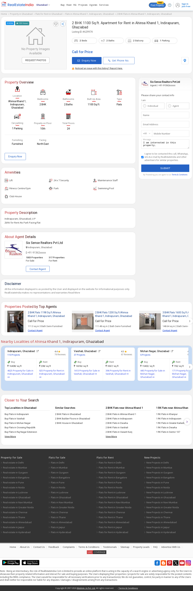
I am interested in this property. (165, 144)
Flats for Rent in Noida (110, 487)
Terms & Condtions (179, 175)
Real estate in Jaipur (13, 527)
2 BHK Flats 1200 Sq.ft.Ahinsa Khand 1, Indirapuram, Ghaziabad (113, 314)
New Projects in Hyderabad (161, 532)
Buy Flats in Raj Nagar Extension (21, 432)
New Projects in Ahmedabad (161, 522)
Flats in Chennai (59, 512)
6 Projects (145, 354)
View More (10, 436)
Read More (74, 292)
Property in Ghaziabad (21, 13)
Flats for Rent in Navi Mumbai (114, 502)
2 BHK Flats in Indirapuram (119, 418)
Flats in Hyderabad (61, 532)
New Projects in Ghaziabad (160, 497)
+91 (145, 133)
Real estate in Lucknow (15, 492)
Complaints (69, 547)
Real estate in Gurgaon (15, 472)
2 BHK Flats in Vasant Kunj (119, 432)
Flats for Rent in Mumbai (112, 467)
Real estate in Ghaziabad (16, 497)
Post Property (157, 5)
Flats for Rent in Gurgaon (112, 472)
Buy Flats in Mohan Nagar (17, 423)
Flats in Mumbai (59, 467)
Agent (176, 105)
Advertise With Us (170, 547)
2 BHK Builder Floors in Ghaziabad (72, 418)
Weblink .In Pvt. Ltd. (86, 588)
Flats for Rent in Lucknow (112, 492)
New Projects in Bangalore (160, 477)
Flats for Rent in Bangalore (113, 477)
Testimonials (110, 547)
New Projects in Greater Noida (162, 507)
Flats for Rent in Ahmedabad (114, 522)
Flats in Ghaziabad (61, 497)
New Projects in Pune (157, 482)
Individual (153, 105)
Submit (165, 169)
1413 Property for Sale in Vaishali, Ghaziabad (87, 372)
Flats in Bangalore (60, 477)
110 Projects (13, 354)
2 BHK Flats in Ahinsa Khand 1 (121, 414)
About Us (25, 547)
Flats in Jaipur (58, 527)
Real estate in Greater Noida (18, 507)
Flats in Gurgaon (59, 472)
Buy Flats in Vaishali (15, 418)
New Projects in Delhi (157, 462)
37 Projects (79, 354)
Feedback (54, 547)
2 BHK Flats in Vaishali (117, 427)
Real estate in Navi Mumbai (17, 502)
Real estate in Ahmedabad (17, 522)
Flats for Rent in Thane (111, 517)
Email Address (150, 124)
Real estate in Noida (14, 487)
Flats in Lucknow (59, 492)
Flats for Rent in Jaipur (110, 527)
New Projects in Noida (158, 487)
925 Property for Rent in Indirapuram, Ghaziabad (52, 373)
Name (146, 115)
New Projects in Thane (158, 517)
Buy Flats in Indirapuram (17, 414)
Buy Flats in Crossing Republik (20, 427)
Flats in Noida (58, 487)
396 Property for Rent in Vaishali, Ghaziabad (118, 372)
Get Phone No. (118, 60)
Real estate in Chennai (15, 512)
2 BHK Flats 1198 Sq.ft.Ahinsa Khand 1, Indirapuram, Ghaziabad (46, 314)
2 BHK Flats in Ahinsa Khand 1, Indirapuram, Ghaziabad (144, 13)
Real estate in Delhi (13, 462)
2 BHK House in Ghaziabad (69, 423)
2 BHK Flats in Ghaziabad (68, 414)
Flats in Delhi (57, 462)
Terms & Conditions (89, 547)
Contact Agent (38, 269)
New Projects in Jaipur (158, 527)
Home (4, 13)
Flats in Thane (58, 517)
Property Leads (141, 547)
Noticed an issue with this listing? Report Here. (97, 68)
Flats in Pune (58, 482)
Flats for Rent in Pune (110, 482)
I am (143, 100)
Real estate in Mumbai (15, 467)
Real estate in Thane (14, 517)
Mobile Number (162, 133)
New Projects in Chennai (159, 512)
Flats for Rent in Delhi (110, 462)
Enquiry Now (86, 60)
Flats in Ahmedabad (61, 522)
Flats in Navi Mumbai (62, 502)
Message (147, 139)
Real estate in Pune (13, 482)
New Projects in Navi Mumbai (161, 502)
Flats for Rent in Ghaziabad (48, 13)
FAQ (155, 547)
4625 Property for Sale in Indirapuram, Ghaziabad (20, 373)
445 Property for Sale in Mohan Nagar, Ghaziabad (152, 374)
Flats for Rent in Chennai (112, 512)
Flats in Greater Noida (62, 507)
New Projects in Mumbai (159, 467)
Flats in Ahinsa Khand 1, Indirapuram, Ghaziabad (89, 13)
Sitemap (125, 547)
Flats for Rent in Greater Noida (115, 507)
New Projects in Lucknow (159, 492)
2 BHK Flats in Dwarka (117, 423)
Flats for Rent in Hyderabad (113, 532)
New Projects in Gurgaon (159, 472)
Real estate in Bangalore (16, 477)
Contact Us (39, 547)
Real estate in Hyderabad (16, 532)
